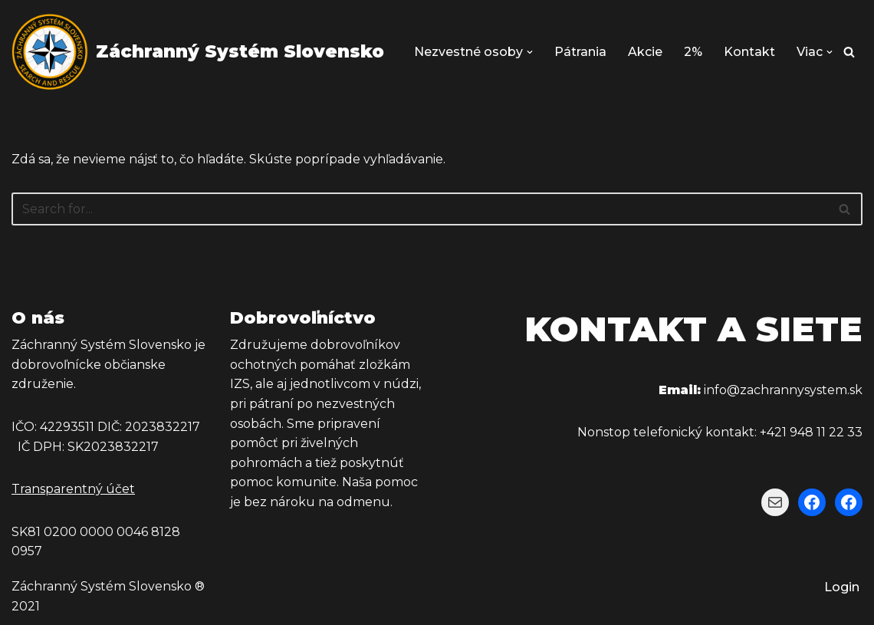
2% (693, 51)
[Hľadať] (849, 52)
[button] (530, 52)
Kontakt (749, 51)
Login (841, 587)
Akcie (645, 51)
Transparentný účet (73, 489)
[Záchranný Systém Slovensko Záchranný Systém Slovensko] (198, 52)
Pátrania (580, 51)
